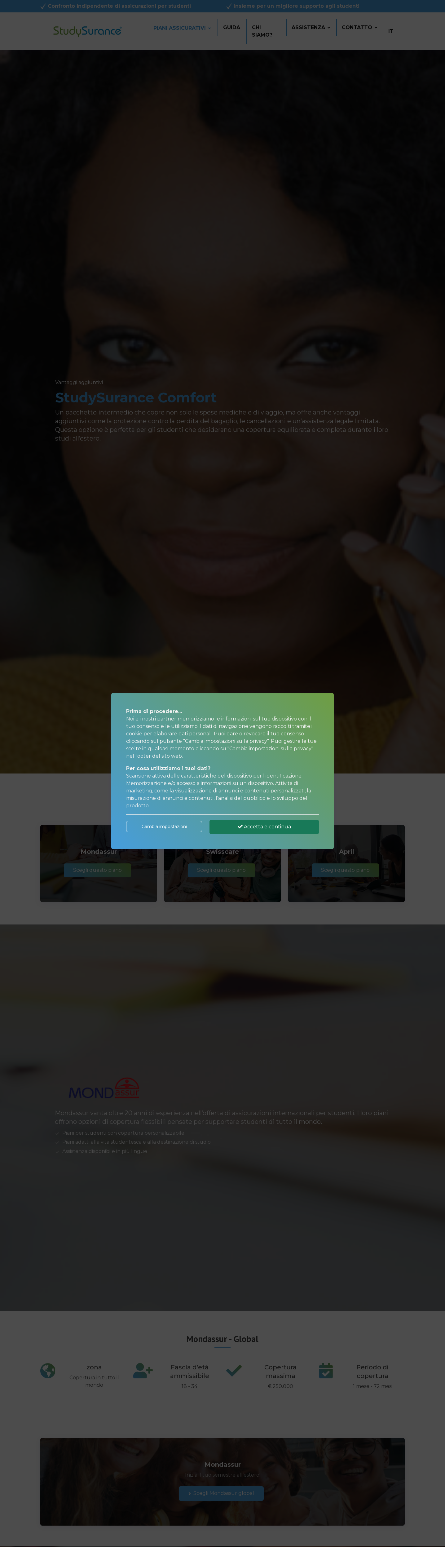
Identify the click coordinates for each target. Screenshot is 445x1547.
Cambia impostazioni (164, 826)
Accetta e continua (264, 827)
